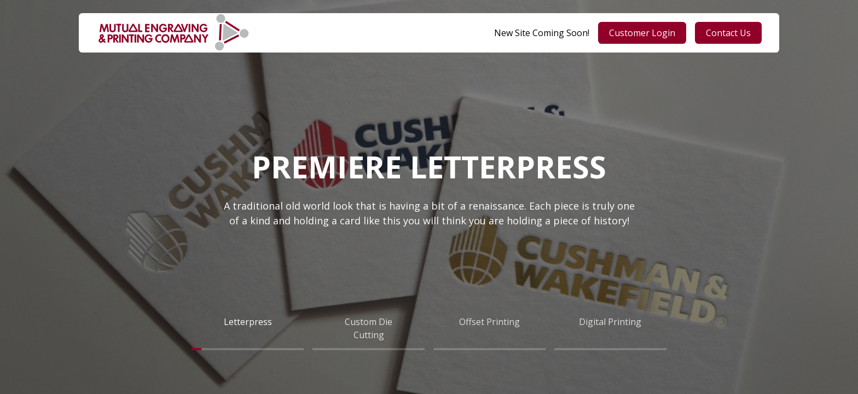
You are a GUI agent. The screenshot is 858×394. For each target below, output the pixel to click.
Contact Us (728, 33)
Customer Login (642, 33)
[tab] (248, 328)
